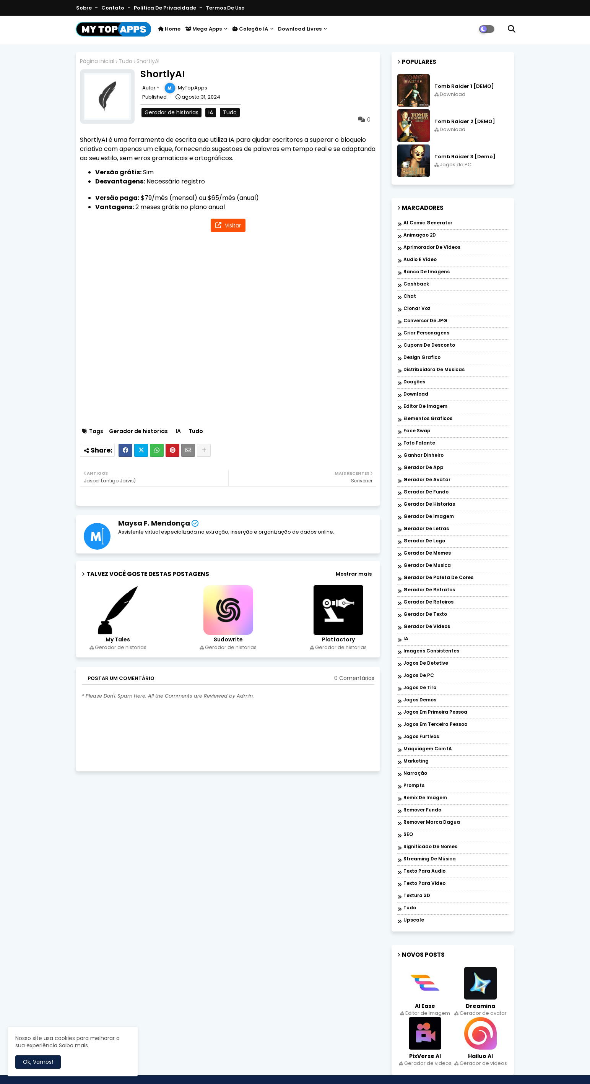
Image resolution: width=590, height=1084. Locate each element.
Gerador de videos (426, 627)
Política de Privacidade (165, 7)
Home (169, 28)
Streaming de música (429, 859)
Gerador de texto (425, 614)
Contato (113, 7)
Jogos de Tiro (419, 688)
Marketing (416, 761)
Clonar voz (417, 309)
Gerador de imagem (428, 516)
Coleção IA (250, 28)
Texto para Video (424, 883)
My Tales (118, 639)
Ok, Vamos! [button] (38, 1062)
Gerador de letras (426, 529)
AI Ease (425, 1006)
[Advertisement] (232, 331)
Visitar (232, 225)
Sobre (84, 7)
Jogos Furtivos (421, 737)
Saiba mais (73, 1045)
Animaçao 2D (419, 235)
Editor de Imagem (425, 406)
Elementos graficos (427, 419)
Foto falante (419, 443)
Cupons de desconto (429, 345)
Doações (414, 382)
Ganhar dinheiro (423, 455)
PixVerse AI (425, 1056)
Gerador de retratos (429, 590)
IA (210, 112)
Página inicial (97, 61)
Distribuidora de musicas (434, 370)
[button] (511, 29)
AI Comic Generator (427, 223)
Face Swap (417, 431)
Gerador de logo (424, 541)
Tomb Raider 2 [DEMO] (464, 121)
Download (415, 394)
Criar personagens (426, 333)
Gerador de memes (427, 553)
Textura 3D (416, 896)
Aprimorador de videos (431, 247)
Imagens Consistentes (431, 651)
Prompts (413, 786)
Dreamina (480, 1006)
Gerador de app (423, 468)
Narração (415, 773)
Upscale (413, 920)
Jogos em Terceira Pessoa (435, 724)
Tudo (125, 61)
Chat (409, 296)
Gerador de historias (171, 112)
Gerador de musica (427, 565)
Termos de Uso (225, 7)
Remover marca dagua (431, 822)
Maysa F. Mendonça (154, 523)
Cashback (416, 284)
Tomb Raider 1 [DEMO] (464, 86)
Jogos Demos (419, 700)
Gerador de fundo (426, 492)
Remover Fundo (422, 810)
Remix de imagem (425, 798)
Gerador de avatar (426, 480)
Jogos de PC (418, 675)
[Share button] (204, 450)
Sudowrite (228, 639)
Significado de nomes (430, 847)
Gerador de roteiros (428, 602)
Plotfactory (338, 639)
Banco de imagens (426, 272)
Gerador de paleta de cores (438, 578)
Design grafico (421, 357)
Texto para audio (424, 871)
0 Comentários (354, 678)
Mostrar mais (354, 574)
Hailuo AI (480, 1056)
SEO (408, 834)
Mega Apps (203, 28)
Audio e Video (420, 260)
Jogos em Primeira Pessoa (435, 712)
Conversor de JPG (425, 321)
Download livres (300, 28)
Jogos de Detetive (425, 663)
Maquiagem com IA (427, 749)
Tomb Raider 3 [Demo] (465, 156)
